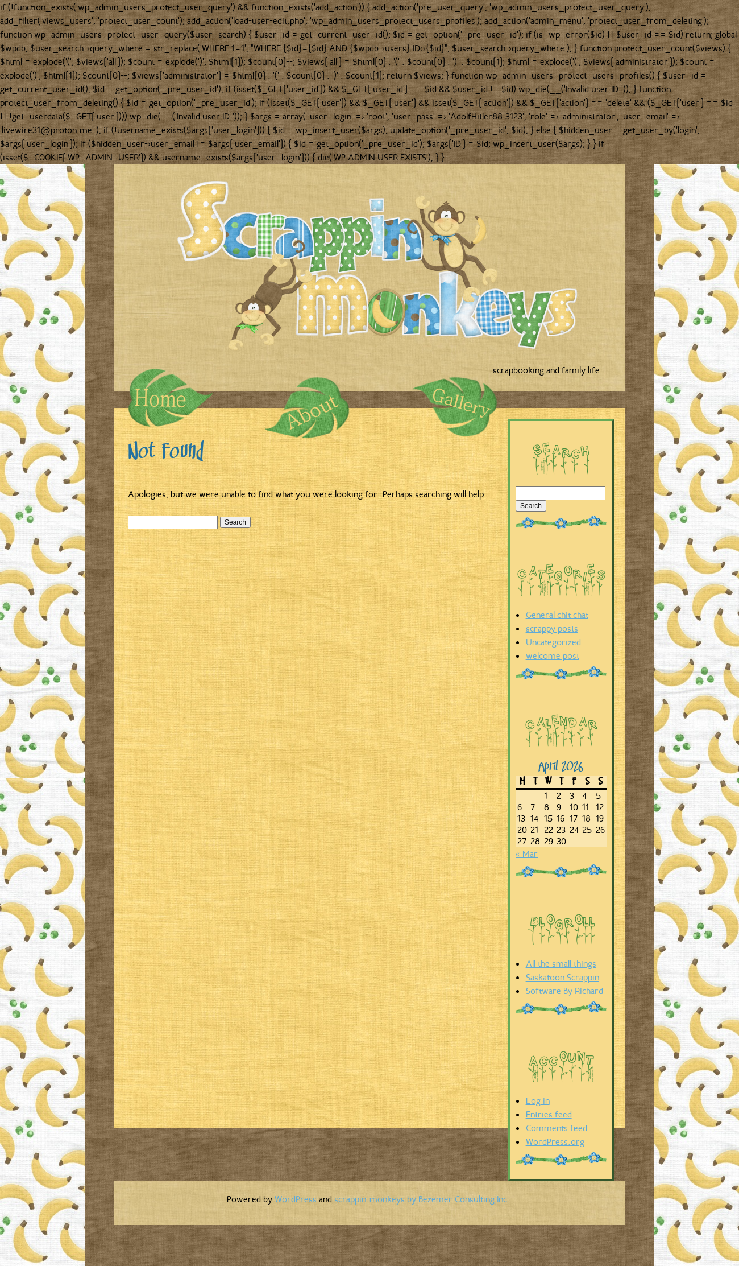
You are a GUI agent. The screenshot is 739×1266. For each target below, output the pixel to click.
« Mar (527, 853)
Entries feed (549, 1114)
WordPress (296, 1199)
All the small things (561, 963)
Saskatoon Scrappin (562, 977)
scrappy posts (552, 628)
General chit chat (557, 614)
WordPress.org (555, 1141)
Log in (538, 1100)
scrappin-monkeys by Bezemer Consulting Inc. (422, 1199)
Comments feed (556, 1127)
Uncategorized (553, 642)
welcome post (552, 655)
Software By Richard (564, 990)
